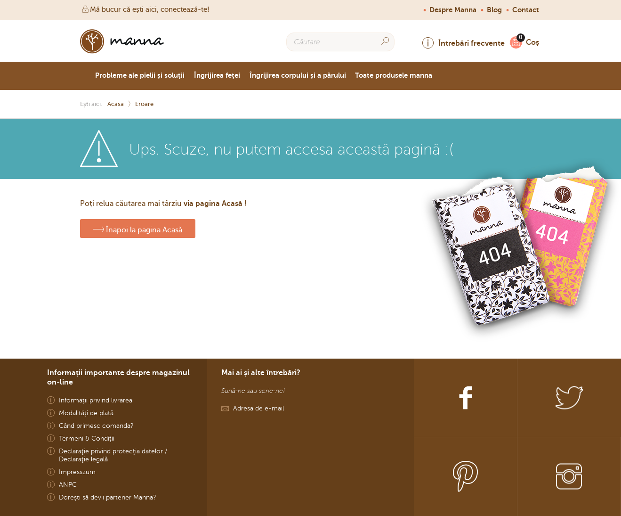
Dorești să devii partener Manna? (107, 497)
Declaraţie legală (83, 459)
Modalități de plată (86, 413)
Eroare (144, 103)
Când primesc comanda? (96, 426)
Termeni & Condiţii (86, 438)
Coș (530, 42)
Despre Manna (452, 10)
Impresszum (77, 472)
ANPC (68, 485)
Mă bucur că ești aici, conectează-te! (145, 9)
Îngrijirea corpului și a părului (298, 75)
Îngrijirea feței (217, 75)
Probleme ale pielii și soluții (140, 75)
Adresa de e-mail (258, 408)
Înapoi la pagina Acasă (137, 228)
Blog (494, 10)
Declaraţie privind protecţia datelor (111, 451)
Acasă (115, 103)
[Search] (385, 41)
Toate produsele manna (393, 75)
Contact (525, 10)
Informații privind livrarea (95, 400)
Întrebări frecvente (463, 43)
